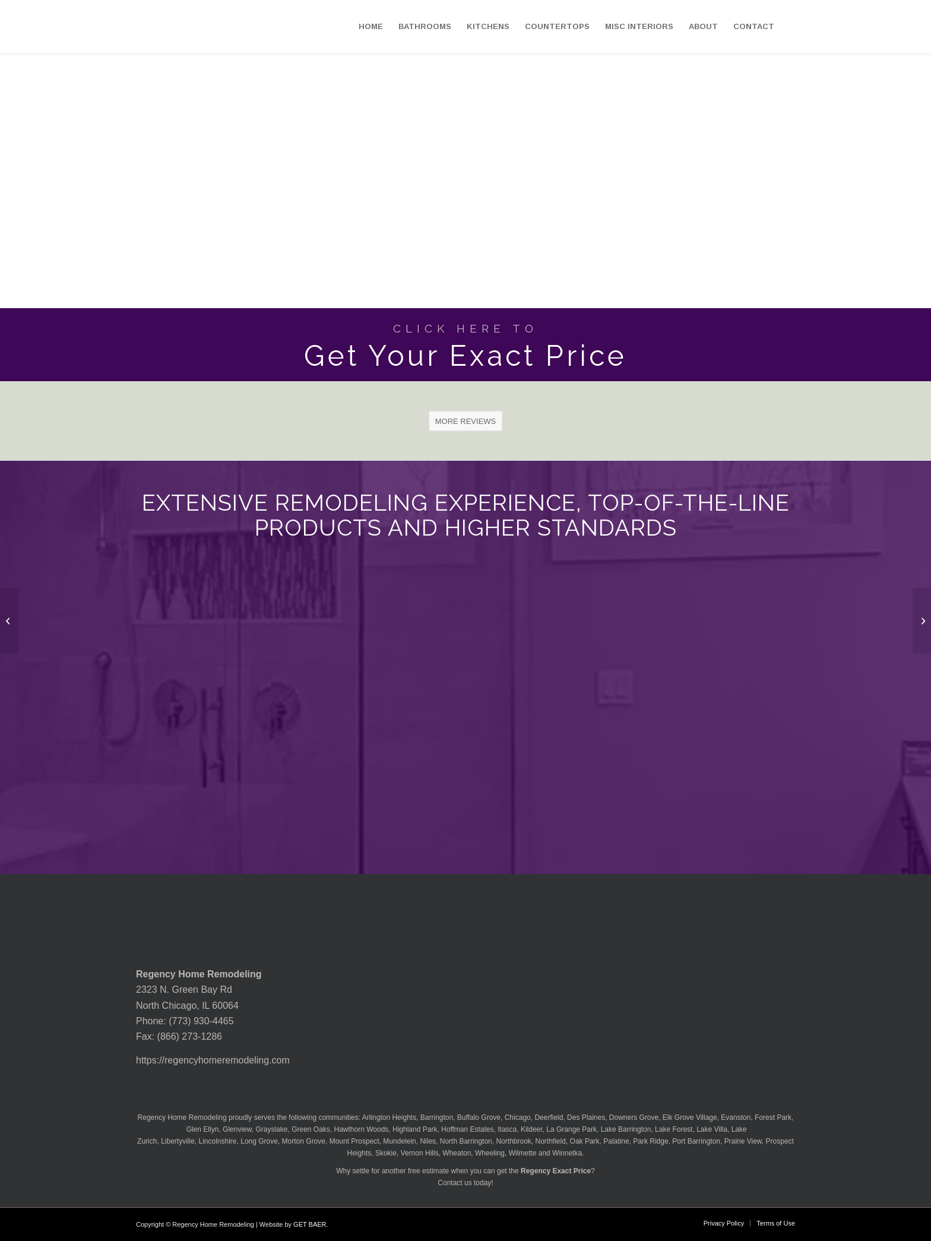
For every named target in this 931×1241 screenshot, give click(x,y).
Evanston (735, 1117)
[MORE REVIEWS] (466, 421)
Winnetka (567, 1153)
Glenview (237, 1129)
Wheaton (456, 1153)
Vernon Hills (420, 1153)
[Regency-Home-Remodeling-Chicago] (71, 26)
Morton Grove (303, 1141)
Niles (428, 1141)
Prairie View (743, 1141)
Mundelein (399, 1141)
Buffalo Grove (479, 1117)
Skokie (386, 1153)
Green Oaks (311, 1129)
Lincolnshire (218, 1141)
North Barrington (466, 1141)
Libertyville (178, 1141)
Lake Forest (673, 1129)
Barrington (436, 1117)
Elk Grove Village (690, 1117)
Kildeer (532, 1129)
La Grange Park (571, 1129)
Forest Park (773, 1117)
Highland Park (414, 1129)
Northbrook (513, 1141)
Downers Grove (633, 1117)
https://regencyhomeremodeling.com (213, 1060)
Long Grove (259, 1141)
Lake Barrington (626, 1129)
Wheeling (490, 1153)
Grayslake (271, 1129)
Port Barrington (696, 1141)
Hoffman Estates (467, 1129)
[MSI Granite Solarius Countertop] (922, 620)
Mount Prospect (354, 1141)
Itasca (507, 1129)
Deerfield (548, 1117)
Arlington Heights (389, 1117)
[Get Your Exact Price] (465, 344)
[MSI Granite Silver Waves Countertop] (9, 620)
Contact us (454, 1183)
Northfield (551, 1141)
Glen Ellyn (201, 1129)
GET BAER (309, 1224)
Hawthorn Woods (361, 1129)
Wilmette (523, 1153)
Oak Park (585, 1141)
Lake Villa (711, 1129)
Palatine (616, 1141)
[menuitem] (371, 26)
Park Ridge (650, 1141)
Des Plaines (586, 1117)
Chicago (518, 1117)
